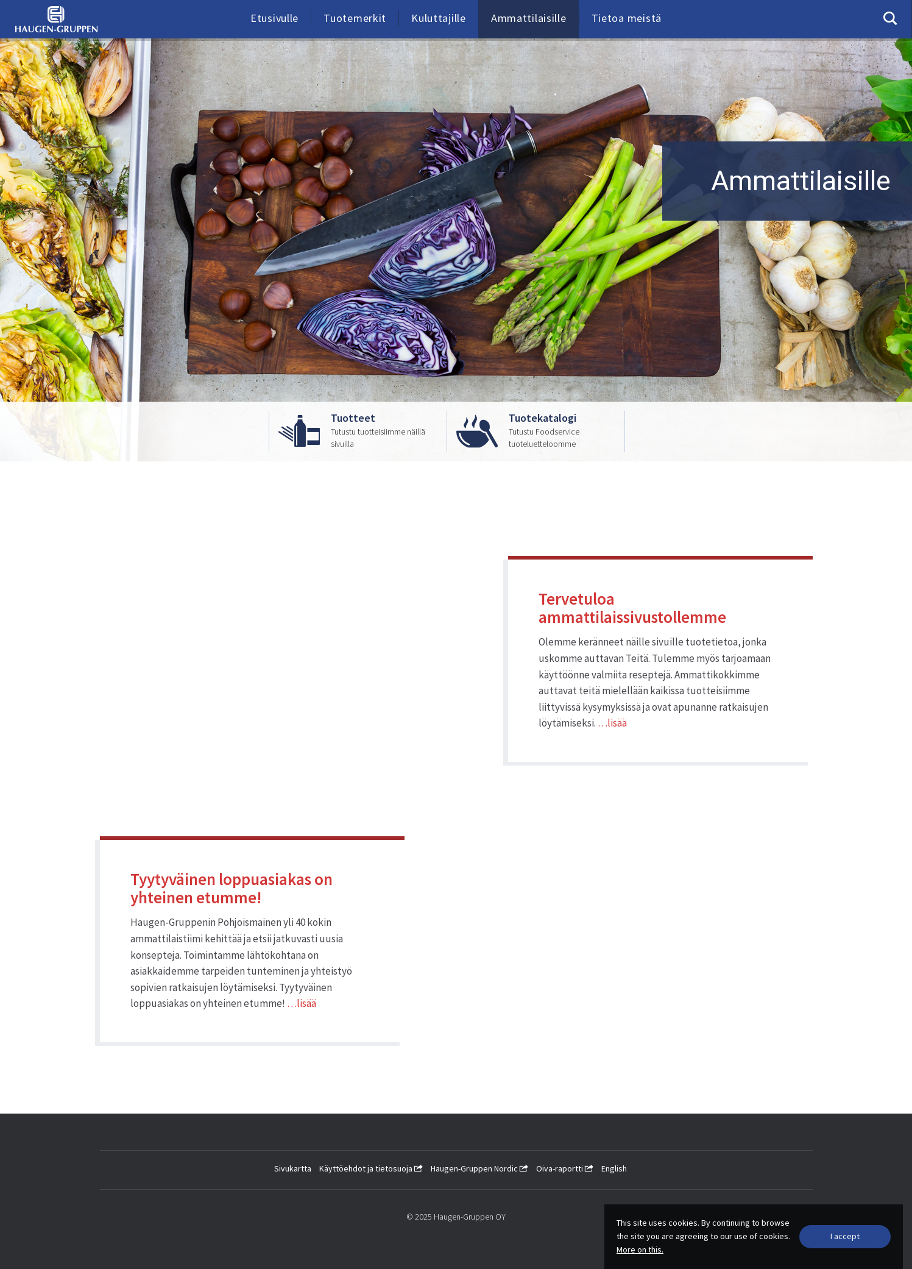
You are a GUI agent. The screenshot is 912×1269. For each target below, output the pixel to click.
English (614, 1168)
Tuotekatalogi (542, 418)
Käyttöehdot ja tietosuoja (371, 1168)
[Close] (845, 1236)
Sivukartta (292, 1168)
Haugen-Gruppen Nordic (479, 1168)
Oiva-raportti (564, 1168)
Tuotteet (353, 418)
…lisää (612, 723)
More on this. (640, 1249)
